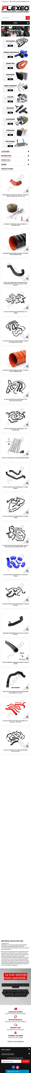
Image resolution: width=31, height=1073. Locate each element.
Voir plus (15, 999)
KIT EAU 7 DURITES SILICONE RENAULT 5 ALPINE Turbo (15, 516)
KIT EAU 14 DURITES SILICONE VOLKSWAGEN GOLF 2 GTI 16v (16, 750)
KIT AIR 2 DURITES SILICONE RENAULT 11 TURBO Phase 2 (15, 487)
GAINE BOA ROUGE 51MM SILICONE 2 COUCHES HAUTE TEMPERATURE (15, 370)
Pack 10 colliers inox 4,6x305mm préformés (15, 458)
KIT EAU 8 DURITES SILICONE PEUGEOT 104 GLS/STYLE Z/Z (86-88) (15, 400)
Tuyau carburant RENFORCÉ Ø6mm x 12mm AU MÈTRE (15, 663)
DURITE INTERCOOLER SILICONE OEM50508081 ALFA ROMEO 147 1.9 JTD (15, 692)
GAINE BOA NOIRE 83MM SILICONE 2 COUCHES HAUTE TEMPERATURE (15, 254)
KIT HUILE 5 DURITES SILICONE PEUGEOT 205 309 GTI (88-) (15, 604)
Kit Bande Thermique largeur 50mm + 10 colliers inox (15, 224)
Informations (6, 156)
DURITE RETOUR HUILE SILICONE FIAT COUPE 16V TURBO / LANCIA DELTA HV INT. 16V (15, 195)
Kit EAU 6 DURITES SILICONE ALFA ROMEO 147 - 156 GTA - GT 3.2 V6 (15, 721)
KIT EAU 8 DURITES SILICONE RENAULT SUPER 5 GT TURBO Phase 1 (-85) (15, 341)
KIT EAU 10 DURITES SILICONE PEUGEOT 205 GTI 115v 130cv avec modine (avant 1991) (15, 546)
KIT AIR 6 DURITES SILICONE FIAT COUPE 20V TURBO (15, 575)
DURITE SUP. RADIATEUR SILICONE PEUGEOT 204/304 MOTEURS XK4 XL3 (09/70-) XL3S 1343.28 (15, 284)
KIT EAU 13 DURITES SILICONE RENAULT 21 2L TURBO (15, 312)
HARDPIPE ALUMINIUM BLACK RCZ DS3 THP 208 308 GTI (15, 633)
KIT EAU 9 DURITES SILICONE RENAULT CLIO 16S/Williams (15, 429)
